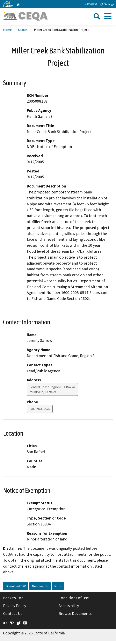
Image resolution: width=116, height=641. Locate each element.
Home (7, 30)
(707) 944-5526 (39, 409)
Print (58, 586)
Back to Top (13, 597)
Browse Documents (75, 613)
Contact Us (91, 4)
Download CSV (16, 586)
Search (23, 30)
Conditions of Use (74, 597)
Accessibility (69, 605)
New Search (40, 586)
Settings (107, 4)
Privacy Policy (14, 605)
